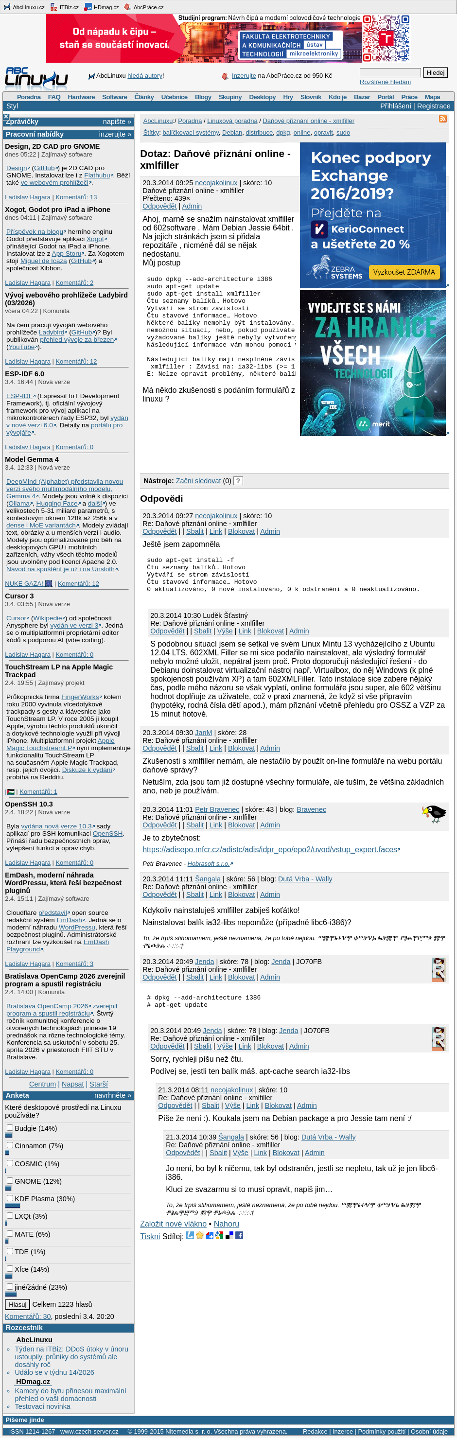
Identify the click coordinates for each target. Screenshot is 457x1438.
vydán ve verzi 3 (74, 625)
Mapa (432, 97)
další (95, 503)
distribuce (259, 132)
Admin (192, 206)
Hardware (81, 97)
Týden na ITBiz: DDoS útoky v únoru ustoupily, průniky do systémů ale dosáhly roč (71, 1356)
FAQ (54, 97)
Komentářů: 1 (38, 791)
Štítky (151, 132)
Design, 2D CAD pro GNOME (52, 146)
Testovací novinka (42, 1406)
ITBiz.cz (64, 6)
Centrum (42, 1084)
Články (144, 97)
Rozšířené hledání (385, 82)
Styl (12, 106)
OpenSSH (108, 833)
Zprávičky (22, 121)
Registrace (434, 106)
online (302, 132)
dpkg (283, 132)
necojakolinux (216, 183)
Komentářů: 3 (74, 963)
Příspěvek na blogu (34, 231)
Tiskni (150, 1247)
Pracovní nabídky (35, 134)
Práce (409, 97)
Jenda (280, 969)
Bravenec (311, 817)
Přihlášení (395, 106)
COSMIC (25, 1164)
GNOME (24, 1181)
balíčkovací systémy (190, 132)
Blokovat (241, 531)
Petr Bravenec (217, 817)
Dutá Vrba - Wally (305, 886)
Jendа (204, 969)
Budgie (21, 1128)
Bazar (362, 97)
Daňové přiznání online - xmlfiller (308, 120)
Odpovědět (159, 206)
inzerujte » (115, 134)
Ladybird (51, 332)
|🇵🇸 (9, 791)
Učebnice (174, 97)
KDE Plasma (30, 1199)
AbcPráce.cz (143, 6)
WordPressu (77, 927)
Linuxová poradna (232, 120)
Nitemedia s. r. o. (188, 1431)
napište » (117, 121)
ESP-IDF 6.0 (24, 374)
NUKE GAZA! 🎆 (29, 583)
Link (216, 531)
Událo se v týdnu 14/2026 (54, 1372)
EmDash (69, 920)
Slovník (310, 97)
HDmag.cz (101, 6)
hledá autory (144, 75)
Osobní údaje (429, 1431)
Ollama (19, 503)
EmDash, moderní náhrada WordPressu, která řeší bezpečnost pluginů (63, 882)
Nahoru (226, 1234)
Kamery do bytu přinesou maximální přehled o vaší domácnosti (70, 1395)
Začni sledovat (198, 481)
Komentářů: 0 (74, 447)
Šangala (208, 886)
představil (52, 912)
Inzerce (343, 1431)
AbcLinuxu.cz (24, 6)
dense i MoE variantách (41, 525)
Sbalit (195, 531)
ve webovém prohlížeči (54, 182)
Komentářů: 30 (28, 1316)
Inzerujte (244, 75)
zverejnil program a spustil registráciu (61, 1009)
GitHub (44, 168)
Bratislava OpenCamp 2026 (47, 1006)
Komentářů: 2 (74, 282)
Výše (225, 638)
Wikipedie (47, 618)
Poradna (29, 97)
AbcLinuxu (34, 1340)
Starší (98, 1084)
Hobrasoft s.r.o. (209, 871)
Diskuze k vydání (87, 769)
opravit (323, 132)
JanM (203, 740)
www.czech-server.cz (89, 1431)
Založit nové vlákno (173, 1234)
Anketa (17, 1095)
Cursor (16, 618)
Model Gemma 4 (31, 459)
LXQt (19, 1216)
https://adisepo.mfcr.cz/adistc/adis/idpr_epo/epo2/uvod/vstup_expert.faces (269, 857)
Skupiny (230, 97)
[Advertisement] (254, 452)
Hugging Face (57, 503)
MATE (20, 1234)
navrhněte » (112, 1095)
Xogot (95, 239)
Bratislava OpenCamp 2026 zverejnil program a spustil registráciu (65, 980)
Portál (385, 97)
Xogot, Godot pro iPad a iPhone (57, 209)
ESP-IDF (19, 396)
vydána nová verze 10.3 (56, 826)
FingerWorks (80, 697)
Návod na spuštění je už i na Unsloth (60, 569)
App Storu (67, 253)
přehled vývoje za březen (77, 339)
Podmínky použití (381, 1431)
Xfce (18, 1269)
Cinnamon (27, 1146)
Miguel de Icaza (43, 260)
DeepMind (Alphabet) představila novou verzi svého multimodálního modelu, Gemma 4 (64, 489)
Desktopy (262, 97)
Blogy (203, 97)
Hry (288, 97)
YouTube (22, 347)
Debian (232, 132)
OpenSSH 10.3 (29, 804)
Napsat (73, 1084)
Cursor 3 (19, 596)
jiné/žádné (27, 1287)
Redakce (315, 1431)
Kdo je (338, 97)
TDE (18, 1252)
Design (16, 168)
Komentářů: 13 (76, 197)
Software (114, 97)
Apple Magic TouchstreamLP (60, 744)
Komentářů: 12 (76, 361)
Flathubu (97, 175)
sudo (343, 132)
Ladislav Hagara (28, 197)
